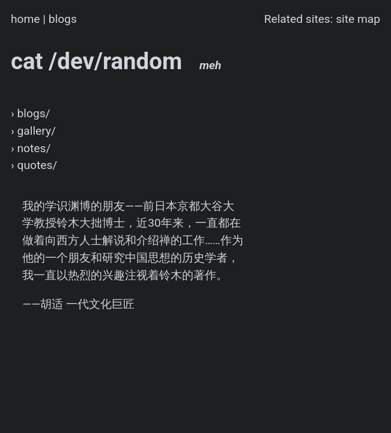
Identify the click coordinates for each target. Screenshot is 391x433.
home (25, 19)
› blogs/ (30, 113)
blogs (63, 19)
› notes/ (30, 148)
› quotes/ (34, 165)
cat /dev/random (116, 61)
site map (358, 19)
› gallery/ (33, 131)
